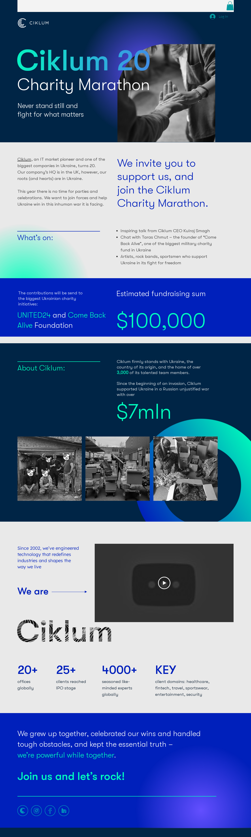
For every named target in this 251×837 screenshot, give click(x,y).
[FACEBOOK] (50, 810)
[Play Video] (164, 583)
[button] (230, 5)
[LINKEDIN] (64, 810)
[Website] (22, 810)
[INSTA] (36, 810)
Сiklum (24, 159)
